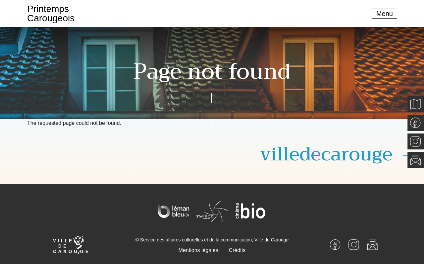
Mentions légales (198, 250)
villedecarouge (326, 154)
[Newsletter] (372, 244)
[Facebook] (335, 244)
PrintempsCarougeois (51, 13)
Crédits (237, 250)
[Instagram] (354, 244)
